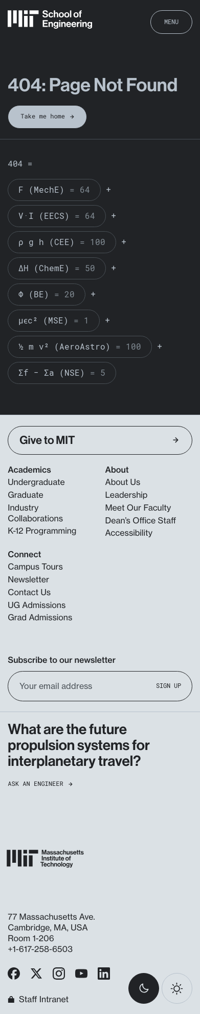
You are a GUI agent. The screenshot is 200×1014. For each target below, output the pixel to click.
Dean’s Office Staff (140, 520)
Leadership (126, 495)
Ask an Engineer (40, 784)
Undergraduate (36, 482)
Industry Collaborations (35, 512)
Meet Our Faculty (138, 507)
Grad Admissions (40, 617)
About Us (123, 482)
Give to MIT (98, 440)
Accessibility (128, 533)
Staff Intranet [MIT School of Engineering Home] (38, 999)
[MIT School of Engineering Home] (50, 19)
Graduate (25, 495)
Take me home (47, 116)
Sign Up (168, 685)
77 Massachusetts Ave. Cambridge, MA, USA (51, 921)
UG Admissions (36, 605)
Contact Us (29, 592)
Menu (171, 21)
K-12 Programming (42, 530)
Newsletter (28, 579)
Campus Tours (35, 566)
